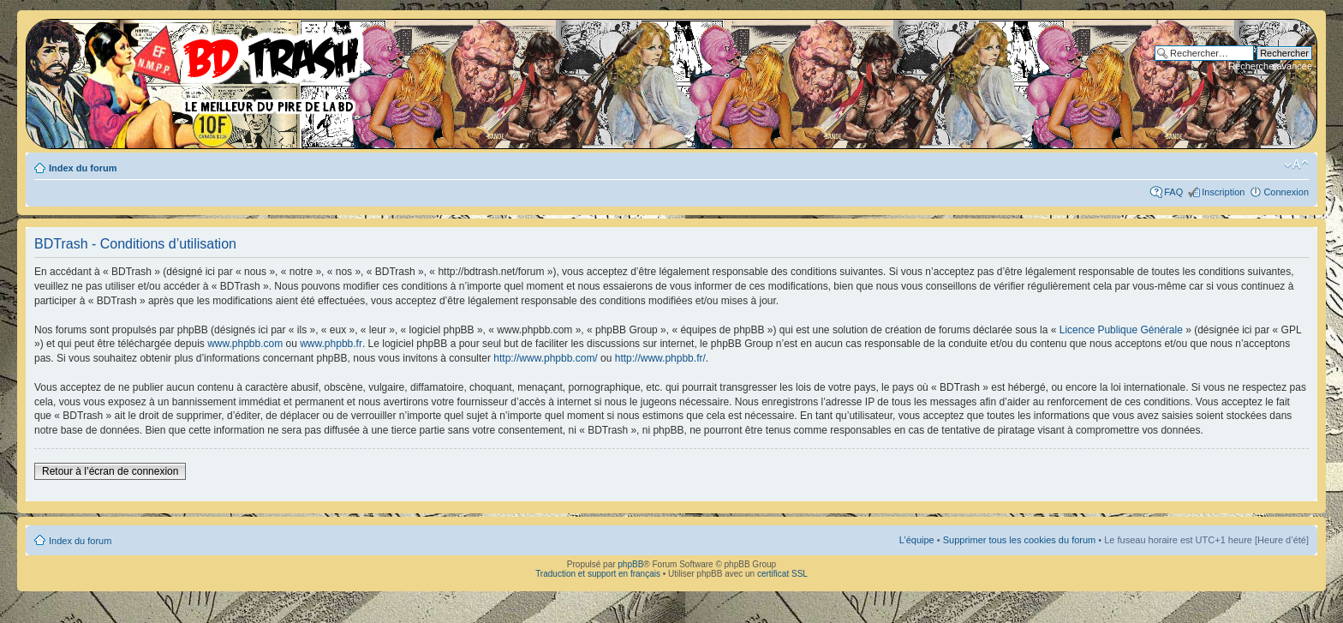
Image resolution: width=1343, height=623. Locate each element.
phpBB (630, 564)
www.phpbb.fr (331, 344)
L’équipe (916, 540)
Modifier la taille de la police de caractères (1296, 164)
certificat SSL (782, 573)
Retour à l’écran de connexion (110, 471)
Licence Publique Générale (1121, 330)
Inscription (1223, 192)
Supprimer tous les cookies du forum (1019, 540)
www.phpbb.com (245, 344)
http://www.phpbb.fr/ (660, 358)
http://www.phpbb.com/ (545, 358)
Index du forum (82, 168)
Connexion (1286, 192)
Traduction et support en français (597, 573)
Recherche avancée (1270, 66)
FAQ (1173, 192)
